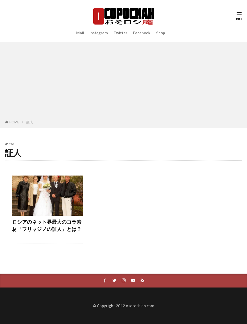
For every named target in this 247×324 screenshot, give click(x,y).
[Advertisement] (123, 82)
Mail (80, 33)
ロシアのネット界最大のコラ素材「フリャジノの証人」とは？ (46, 225)
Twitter (120, 33)
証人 (29, 122)
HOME (14, 122)
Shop (160, 33)
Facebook (141, 33)
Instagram (99, 33)
